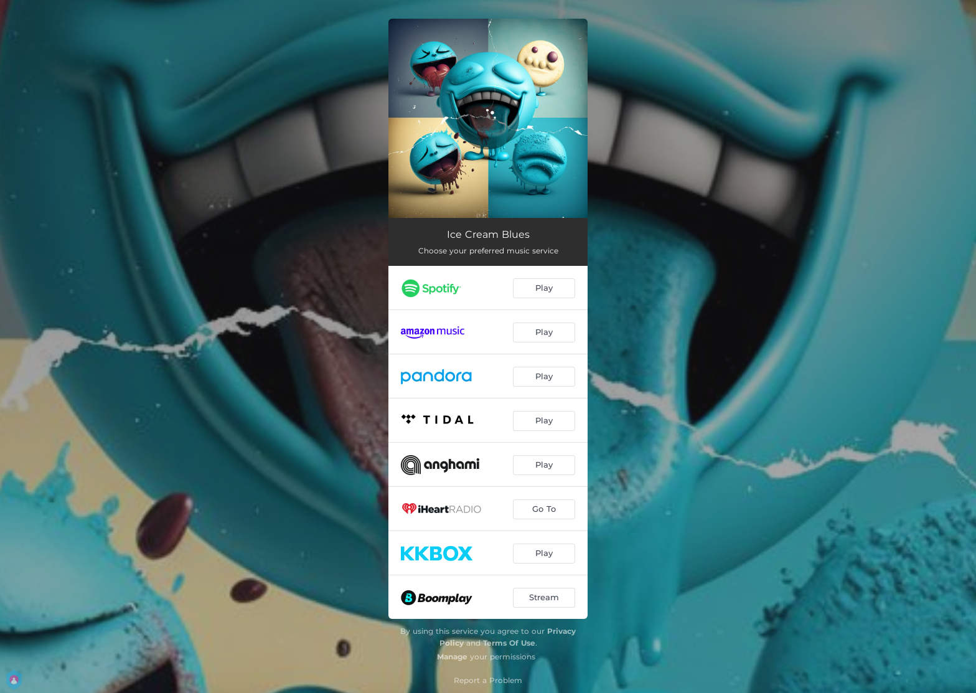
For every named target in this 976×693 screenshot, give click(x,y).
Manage (452, 656)
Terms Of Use (509, 643)
